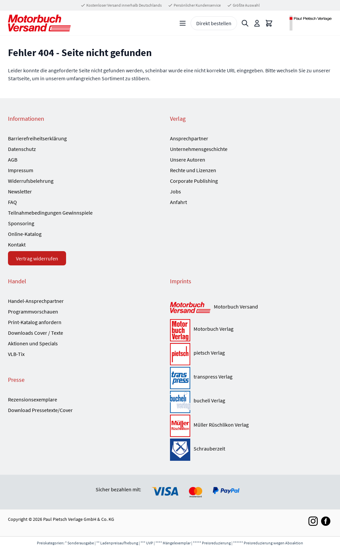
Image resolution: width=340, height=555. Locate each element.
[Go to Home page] (39, 23)
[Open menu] (183, 23)
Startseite (19, 78)
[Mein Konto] (257, 23)
